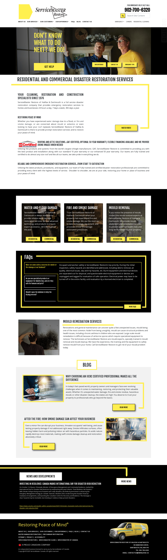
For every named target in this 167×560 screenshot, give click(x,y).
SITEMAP (21, 537)
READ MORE (124, 407)
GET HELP (49, 66)
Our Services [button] (32, 22)
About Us (21, 22)
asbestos (71, 124)
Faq (73, 22)
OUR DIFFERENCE (99, 64)
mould (60, 124)
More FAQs (132, 307)
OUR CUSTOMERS (46, 531)
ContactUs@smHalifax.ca (138, 553)
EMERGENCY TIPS (129, 64)
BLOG (76, 531)
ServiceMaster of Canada (68, 540)
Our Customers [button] (46, 22)
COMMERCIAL (49, 239)
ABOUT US (22, 531)
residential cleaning (141, 22)
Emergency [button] (119, 22)
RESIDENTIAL (33, 239)
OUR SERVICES (33, 531)
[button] (126, 127)
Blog (79, 22)
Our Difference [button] (62, 22)
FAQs (70, 531)
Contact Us (87, 22)
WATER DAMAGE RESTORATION (29, 534)
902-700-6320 (137, 10)
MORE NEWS (126, 481)
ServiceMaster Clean (47, 540)
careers (129, 22)
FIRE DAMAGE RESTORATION (53, 534)
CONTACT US (114, 64)
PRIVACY (30, 537)
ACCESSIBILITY (40, 537)
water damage (53, 121)
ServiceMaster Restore (27, 540)
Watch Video (126, 128)
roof (40, 127)
